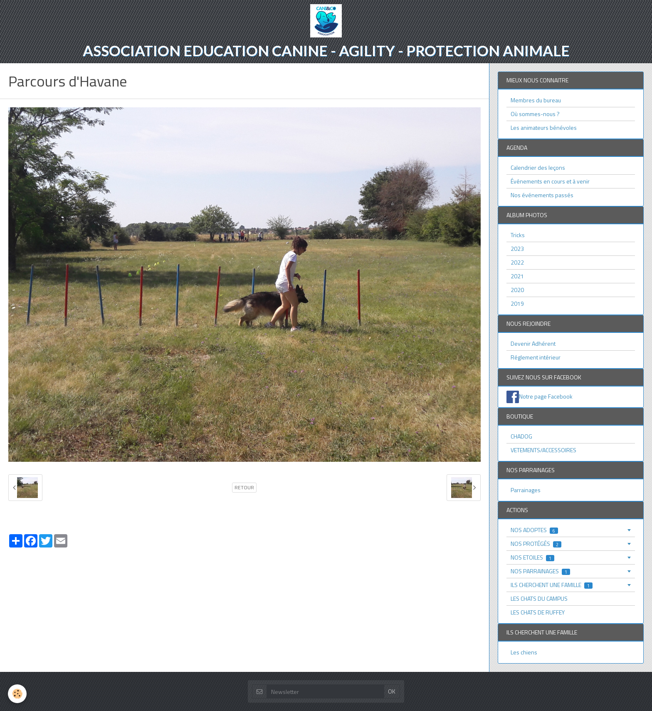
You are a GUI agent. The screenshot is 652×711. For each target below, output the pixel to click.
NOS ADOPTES (534, 529)
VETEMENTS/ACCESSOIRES (543, 450)
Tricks (518, 234)
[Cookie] (17, 693)
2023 (517, 248)
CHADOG (521, 436)
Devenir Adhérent (533, 343)
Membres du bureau (536, 100)
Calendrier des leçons (538, 167)
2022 (517, 262)
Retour (244, 487)
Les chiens (524, 652)
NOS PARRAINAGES (540, 571)
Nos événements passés (542, 195)
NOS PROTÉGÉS (536, 543)
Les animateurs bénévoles (544, 127)
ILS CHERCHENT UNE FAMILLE (552, 584)
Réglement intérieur (536, 357)
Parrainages (526, 490)
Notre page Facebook (546, 396)
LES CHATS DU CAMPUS (539, 598)
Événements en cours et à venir (550, 181)
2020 (517, 289)
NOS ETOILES (532, 557)
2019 (517, 303)
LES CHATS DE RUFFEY (538, 612)
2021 (517, 276)
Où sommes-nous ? (535, 113)
